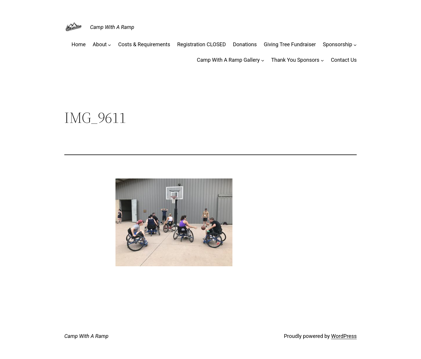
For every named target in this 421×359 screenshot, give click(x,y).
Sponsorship (337, 44)
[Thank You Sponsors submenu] (322, 60)
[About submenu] (109, 44)
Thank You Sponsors (295, 60)
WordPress (344, 336)
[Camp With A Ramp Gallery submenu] (262, 60)
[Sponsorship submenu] (355, 44)
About (100, 44)
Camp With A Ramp (112, 27)
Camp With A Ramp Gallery (228, 60)
